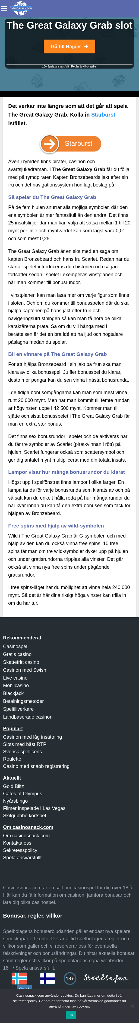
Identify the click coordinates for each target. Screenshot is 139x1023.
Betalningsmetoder (23, 701)
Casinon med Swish (24, 670)
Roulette (12, 759)
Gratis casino (17, 654)
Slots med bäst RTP (24, 744)
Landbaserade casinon (27, 717)
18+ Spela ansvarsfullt (55, 66)
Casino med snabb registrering (36, 766)
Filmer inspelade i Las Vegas (34, 808)
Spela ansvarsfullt (22, 857)
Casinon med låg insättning (32, 737)
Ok (70, 1015)
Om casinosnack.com (26, 835)
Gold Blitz (13, 786)
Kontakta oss (17, 843)
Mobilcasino (16, 685)
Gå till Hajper (69, 46)
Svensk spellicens (22, 751)
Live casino (15, 678)
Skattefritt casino (21, 662)
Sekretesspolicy (20, 850)
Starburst (103, 115)
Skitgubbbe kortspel (24, 815)
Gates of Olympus (22, 793)
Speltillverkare (18, 709)
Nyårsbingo (15, 801)
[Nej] (132, 1006)
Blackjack (13, 693)
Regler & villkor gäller (84, 66)
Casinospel (15, 646)
